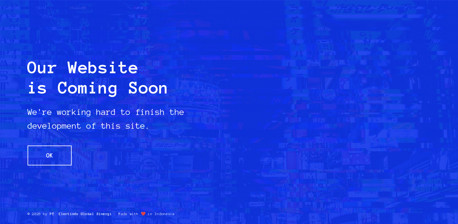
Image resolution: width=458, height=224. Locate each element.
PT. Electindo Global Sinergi (81, 214)
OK (49, 155)
